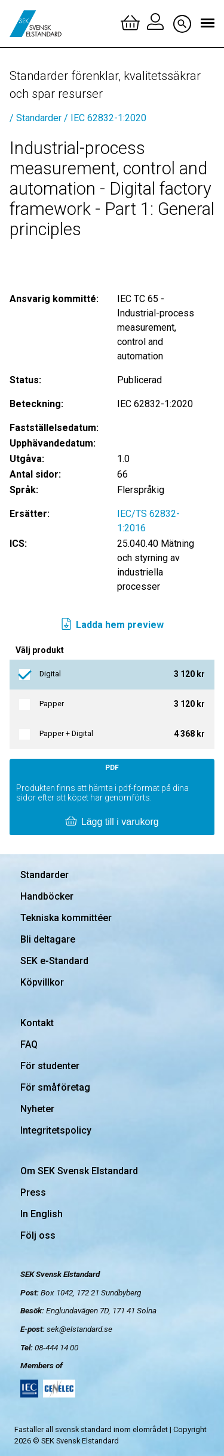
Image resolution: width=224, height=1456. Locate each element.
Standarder (44, 875)
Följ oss (38, 1235)
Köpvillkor (42, 982)
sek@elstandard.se (79, 1329)
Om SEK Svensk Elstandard (79, 1171)
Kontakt (37, 1023)
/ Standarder (36, 118)
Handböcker (46, 896)
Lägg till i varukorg (111, 822)
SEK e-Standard (54, 960)
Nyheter (37, 1109)
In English (41, 1214)
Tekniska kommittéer (66, 918)
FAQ (29, 1044)
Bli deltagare (47, 939)
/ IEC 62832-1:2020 (105, 118)
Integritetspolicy (55, 1130)
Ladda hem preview (112, 625)
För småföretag (55, 1087)
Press (33, 1192)
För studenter (49, 1066)
